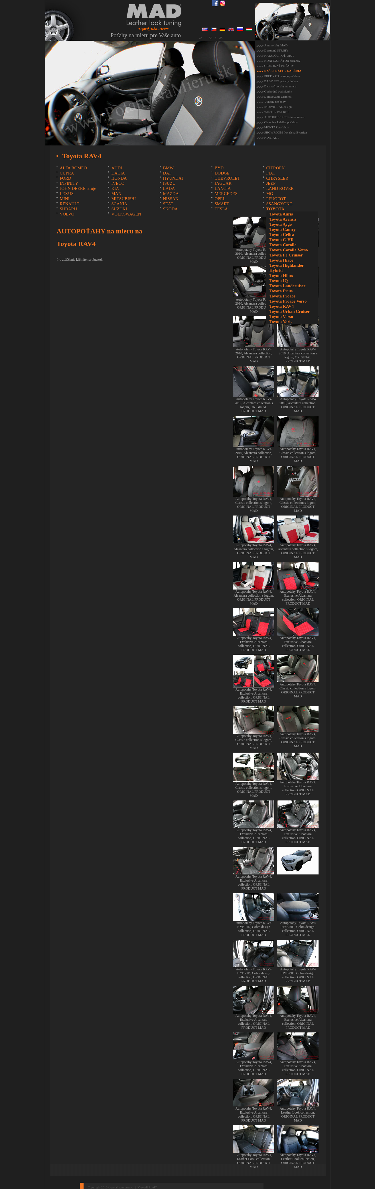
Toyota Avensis (282, 219)
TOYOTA (275, 209)
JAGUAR (222, 183)
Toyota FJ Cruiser (286, 255)
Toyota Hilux (281, 275)
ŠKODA (170, 209)
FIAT (270, 173)
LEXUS (66, 193)
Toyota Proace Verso (288, 301)
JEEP (270, 183)
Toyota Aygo (280, 224)
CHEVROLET (227, 178)
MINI (64, 198)
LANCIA (222, 188)
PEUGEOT (275, 198)
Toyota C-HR (281, 239)
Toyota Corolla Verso (288, 250)
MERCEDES (225, 193)
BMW (168, 168)
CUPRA (67, 173)
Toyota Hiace (281, 260)
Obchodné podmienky (278, 91)
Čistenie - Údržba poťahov (281, 122)
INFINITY (69, 183)
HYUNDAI (173, 178)
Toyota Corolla (282, 245)
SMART (221, 204)
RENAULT (69, 204)
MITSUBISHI (123, 198)
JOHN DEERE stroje (78, 188)
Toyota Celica (281, 234)
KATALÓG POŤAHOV (279, 55)
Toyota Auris (281, 214)
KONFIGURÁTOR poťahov (282, 60)
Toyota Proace (282, 296)
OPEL (219, 198)
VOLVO (67, 214)
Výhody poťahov (275, 101)
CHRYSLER (277, 178)
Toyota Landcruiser (287, 286)
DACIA (118, 173)
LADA (169, 188)
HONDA (119, 178)
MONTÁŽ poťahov (276, 127)
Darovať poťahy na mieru (280, 86)
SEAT (168, 204)
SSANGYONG (279, 204)
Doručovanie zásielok (278, 96)
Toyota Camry (282, 229)
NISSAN (170, 198)
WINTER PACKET (276, 112)
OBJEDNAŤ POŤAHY (279, 65)
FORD (65, 178)
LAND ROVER (279, 188)
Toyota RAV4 (281, 306)
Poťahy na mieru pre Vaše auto (146, 35)
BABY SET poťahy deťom (281, 81)
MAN (116, 193)
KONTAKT (271, 137)
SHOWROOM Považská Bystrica (285, 132)
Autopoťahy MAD (276, 45)
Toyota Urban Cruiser (289, 311)
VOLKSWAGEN (126, 214)
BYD (219, 168)
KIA (115, 188)
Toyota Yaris (280, 321)
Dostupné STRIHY (276, 50)
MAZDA (171, 193)
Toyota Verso (281, 316)
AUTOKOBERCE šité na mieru (284, 117)
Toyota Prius (281, 291)
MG (269, 193)
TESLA (221, 209)
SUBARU (68, 209)
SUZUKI (119, 209)
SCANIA (119, 204)
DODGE (222, 173)
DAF (167, 173)
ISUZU (169, 183)
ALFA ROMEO (73, 168)
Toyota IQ (278, 280)
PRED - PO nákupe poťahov (282, 76)
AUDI (116, 168)
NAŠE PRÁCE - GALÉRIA (283, 71)
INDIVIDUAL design (278, 106)
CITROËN (275, 168)
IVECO (117, 183)
